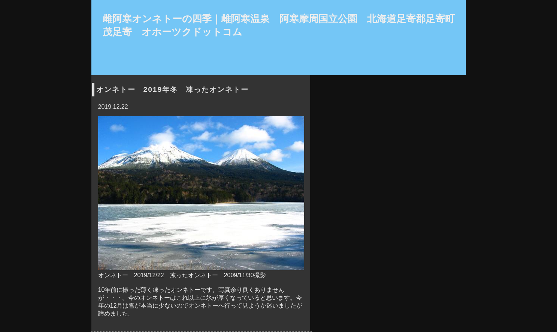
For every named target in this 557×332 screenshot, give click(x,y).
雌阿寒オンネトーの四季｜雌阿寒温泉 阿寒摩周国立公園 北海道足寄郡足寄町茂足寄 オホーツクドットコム (279, 25)
